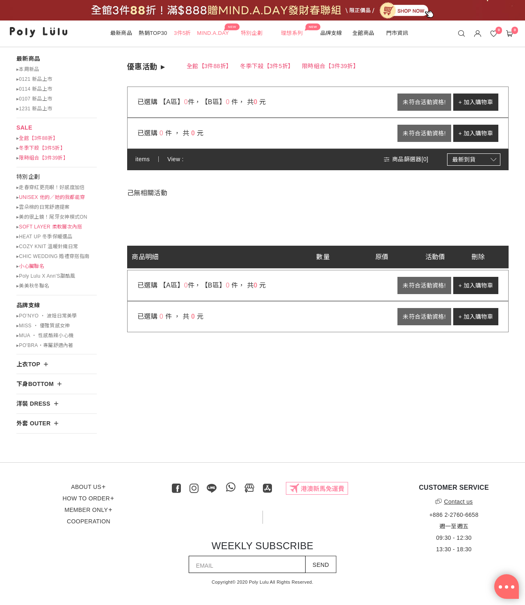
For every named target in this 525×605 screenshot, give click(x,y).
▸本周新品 (27, 69)
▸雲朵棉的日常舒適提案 (43, 207)
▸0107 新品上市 (34, 99)
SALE (24, 127)
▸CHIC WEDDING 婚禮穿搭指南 (52, 256)
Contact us (454, 501)
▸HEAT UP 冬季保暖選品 (44, 237)
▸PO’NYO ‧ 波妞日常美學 (46, 316)
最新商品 (28, 58)
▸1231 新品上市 (34, 109)
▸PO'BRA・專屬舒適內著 (44, 345)
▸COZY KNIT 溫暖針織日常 (47, 246)
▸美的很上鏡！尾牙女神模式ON (51, 217)
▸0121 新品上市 (34, 79)
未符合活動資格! (424, 102)
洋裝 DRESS (33, 403)
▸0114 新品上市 (34, 89)
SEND (321, 565)
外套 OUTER (33, 423)
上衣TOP (28, 364)
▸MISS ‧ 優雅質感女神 (43, 326)
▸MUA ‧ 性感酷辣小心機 (44, 335)
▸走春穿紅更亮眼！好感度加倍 (50, 187)
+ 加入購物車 (476, 102)
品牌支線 (28, 305)
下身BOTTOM (35, 384)
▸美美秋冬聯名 (32, 286)
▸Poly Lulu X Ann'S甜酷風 (45, 276)
